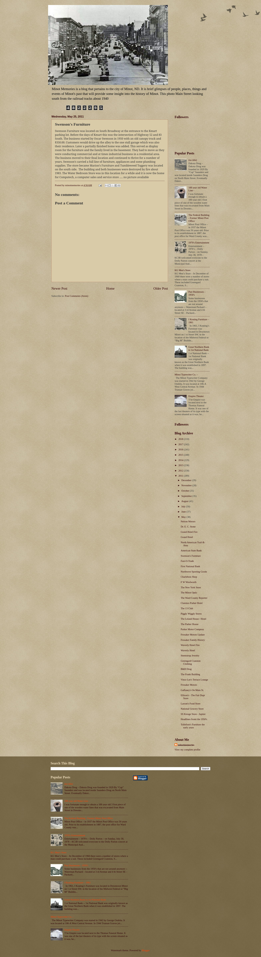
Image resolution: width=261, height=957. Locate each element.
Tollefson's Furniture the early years (193, 726)
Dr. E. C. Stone (188, 526)
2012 (181, 470)
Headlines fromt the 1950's (194, 719)
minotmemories (186, 745)
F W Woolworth (189, 582)
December (186, 480)
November (186, 485)
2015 (181, 454)
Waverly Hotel (188, 650)
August (185, 501)
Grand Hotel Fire (189, 532)
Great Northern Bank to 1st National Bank (198, 348)
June (183, 511)
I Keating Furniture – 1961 (77, 882)
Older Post (160, 288)
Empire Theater (196, 396)
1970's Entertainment (198, 242)
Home (110, 288)
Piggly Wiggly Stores (191, 613)
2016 (181, 449)
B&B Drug (186, 669)
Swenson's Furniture (191, 556)
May (183, 517)
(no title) (192, 160)
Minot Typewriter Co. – (186, 374)
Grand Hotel (187, 537)
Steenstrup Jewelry (190, 655)
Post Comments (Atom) (76, 296)
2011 (181, 475)
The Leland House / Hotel (193, 619)
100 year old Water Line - (77, 801)
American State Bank (191, 550)
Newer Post (59, 288)
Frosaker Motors (189, 684)
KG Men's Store (182, 270)
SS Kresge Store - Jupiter (193, 714)
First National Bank (190, 566)
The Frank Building (190, 674)
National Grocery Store (192, 708)
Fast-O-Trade (187, 561)
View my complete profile (187, 749)
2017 (181, 444)
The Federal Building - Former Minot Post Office (198, 218)
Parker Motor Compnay (192, 629)
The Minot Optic (189, 592)
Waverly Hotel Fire (190, 645)
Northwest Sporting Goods (194, 571)
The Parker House (189, 624)
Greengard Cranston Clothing (191, 662)
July (183, 506)
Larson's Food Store (190, 703)
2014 (181, 460)
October (185, 490)
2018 (181, 439)
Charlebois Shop (189, 576)
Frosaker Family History (193, 640)
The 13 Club (187, 608)
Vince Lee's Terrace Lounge (194, 679)
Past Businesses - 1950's (76, 865)
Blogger (146, 950)
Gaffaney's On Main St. (192, 690)
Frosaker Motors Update (193, 634)
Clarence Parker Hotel (192, 603)
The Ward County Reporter (194, 598)
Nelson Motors (188, 521)
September (186, 496)
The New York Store (191, 587)
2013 (181, 465)
